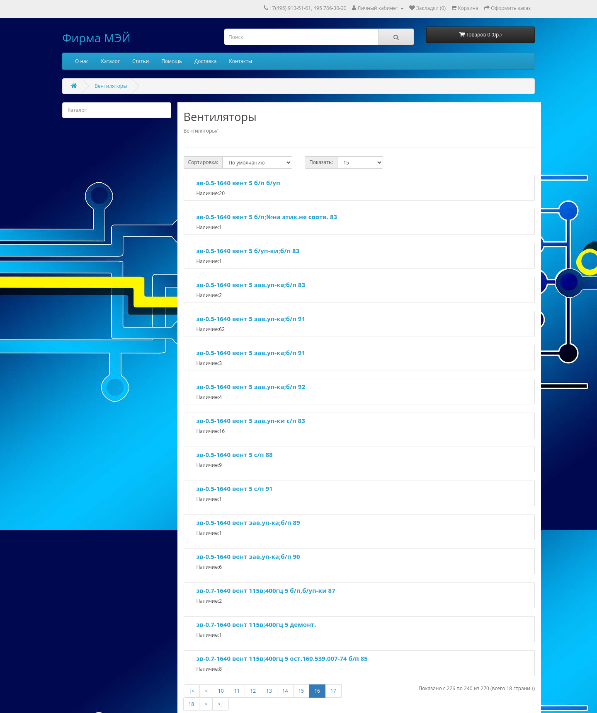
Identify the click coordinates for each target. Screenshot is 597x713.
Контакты (240, 61)
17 (333, 690)
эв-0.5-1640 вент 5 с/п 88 (235, 454)
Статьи (140, 61)
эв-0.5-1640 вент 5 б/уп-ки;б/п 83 (248, 251)
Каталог (110, 61)
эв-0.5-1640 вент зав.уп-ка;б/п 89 (248, 522)
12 (253, 690)
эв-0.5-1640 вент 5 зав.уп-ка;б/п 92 (251, 386)
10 (221, 690)
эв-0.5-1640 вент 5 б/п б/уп (238, 183)
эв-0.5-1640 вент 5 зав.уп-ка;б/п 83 (251, 284)
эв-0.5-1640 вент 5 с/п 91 (235, 488)
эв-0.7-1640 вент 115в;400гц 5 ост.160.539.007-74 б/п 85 (282, 658)
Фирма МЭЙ (96, 38)
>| (220, 704)
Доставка (205, 61)
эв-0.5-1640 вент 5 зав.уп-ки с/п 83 (251, 420)
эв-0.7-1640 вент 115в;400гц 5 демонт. (256, 624)
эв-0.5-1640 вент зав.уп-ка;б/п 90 (248, 556)
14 (285, 690)
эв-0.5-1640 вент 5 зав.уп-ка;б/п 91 (251, 318)
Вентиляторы (111, 85)
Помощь (171, 61)
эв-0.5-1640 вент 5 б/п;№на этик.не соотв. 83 (267, 217)
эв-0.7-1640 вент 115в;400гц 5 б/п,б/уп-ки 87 (266, 590)
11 (237, 690)
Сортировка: (203, 162)
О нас (81, 61)
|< (191, 690)
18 (191, 704)
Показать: (321, 162)
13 (269, 690)
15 (301, 690)
